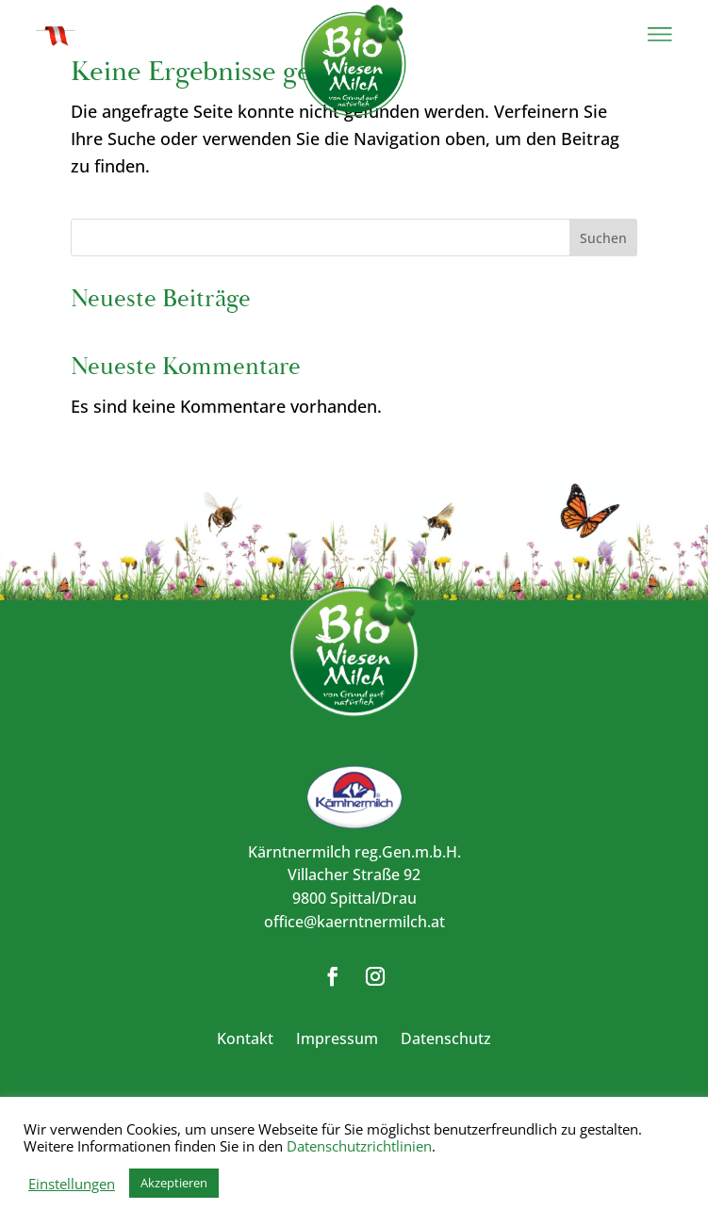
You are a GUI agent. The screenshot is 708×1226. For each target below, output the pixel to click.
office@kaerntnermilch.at (354, 921)
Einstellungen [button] (71, 1183)
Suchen (603, 238)
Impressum (337, 1038)
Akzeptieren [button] (173, 1182)
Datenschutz (446, 1038)
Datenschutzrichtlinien (359, 1145)
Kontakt (245, 1038)
